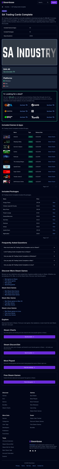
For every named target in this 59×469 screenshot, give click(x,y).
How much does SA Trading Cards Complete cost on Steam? (29, 247)
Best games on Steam (11, 279)
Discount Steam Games (37, 421)
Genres (4, 418)
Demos (4, 402)
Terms (23, 465)
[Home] (2, 7)
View (54, 202)
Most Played (33, 398)
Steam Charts (51, 136)
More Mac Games (10, 305)
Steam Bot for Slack (8, 447)
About (34, 465)
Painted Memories (7, 216)
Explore (54, 2)
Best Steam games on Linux (13, 311)
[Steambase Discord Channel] (30, 450)
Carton (15, 151)
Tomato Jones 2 (18, 176)
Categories (5, 421)
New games (8, 283)
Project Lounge (7, 213)
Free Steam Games (35, 424)
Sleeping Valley (17, 141)
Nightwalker (6, 233)
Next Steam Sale (7, 450)
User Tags (5, 424)
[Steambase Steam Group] (32, 450)
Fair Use (29, 465)
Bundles (7, 7)
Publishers (5, 430)
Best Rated (33, 395)
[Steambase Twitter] (35, 450)
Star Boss (5, 219)
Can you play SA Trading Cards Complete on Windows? (29, 256)
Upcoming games (10, 284)
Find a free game (29, 382)
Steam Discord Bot (7, 444)
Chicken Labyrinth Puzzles (10, 206)
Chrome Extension (7, 441)
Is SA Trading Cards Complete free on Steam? (29, 252)
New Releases (34, 405)
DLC (3, 398)
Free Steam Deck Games (12, 293)
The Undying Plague (19, 161)
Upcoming (33, 408)
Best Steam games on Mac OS (13, 301)
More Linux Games (10, 315)
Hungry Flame (6, 202)
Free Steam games (10, 281)
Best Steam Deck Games (12, 291)
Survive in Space (18, 146)
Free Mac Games (10, 303)
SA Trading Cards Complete (19, 7)
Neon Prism (6, 209)
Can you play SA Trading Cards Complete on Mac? (29, 260)
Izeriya (5, 226)
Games (4, 395)
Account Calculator (8, 453)
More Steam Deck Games (12, 294)
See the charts (29, 336)
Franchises (5, 433)
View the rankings (29, 367)
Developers (5, 427)
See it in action (29, 353)
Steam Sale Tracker (35, 418)
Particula (16, 156)
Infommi (16, 136)
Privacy (18, 465)
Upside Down (17, 166)
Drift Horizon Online (19, 181)
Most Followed (34, 402)
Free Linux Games (10, 313)
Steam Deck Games (35, 411)
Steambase (32, 444)
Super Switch (17, 171)
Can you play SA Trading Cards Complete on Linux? (29, 265)
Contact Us (40, 465)
